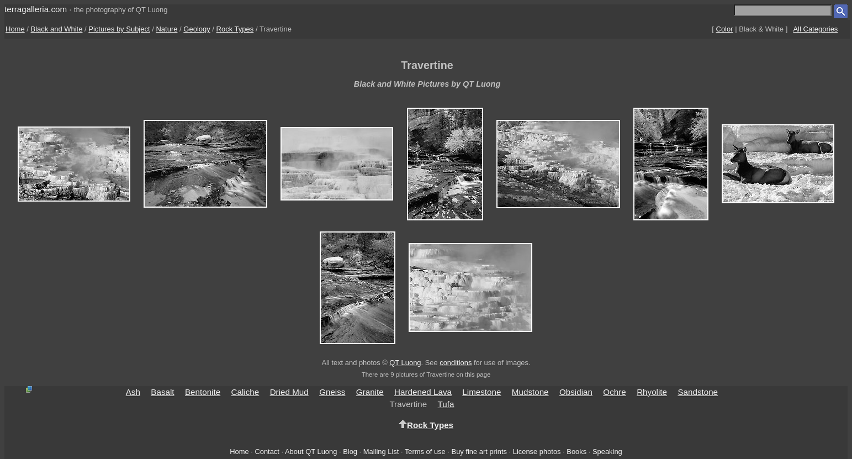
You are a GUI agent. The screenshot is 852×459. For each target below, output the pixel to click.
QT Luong (405, 362)
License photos (537, 451)
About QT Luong (311, 451)
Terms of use (425, 451)
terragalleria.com (35, 9)
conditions (456, 362)
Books (576, 451)
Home (15, 29)
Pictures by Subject (119, 29)
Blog (350, 451)
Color (724, 29)
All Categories (815, 29)
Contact (267, 451)
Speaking (607, 451)
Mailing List (381, 451)
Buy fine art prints (479, 451)
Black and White (57, 29)
